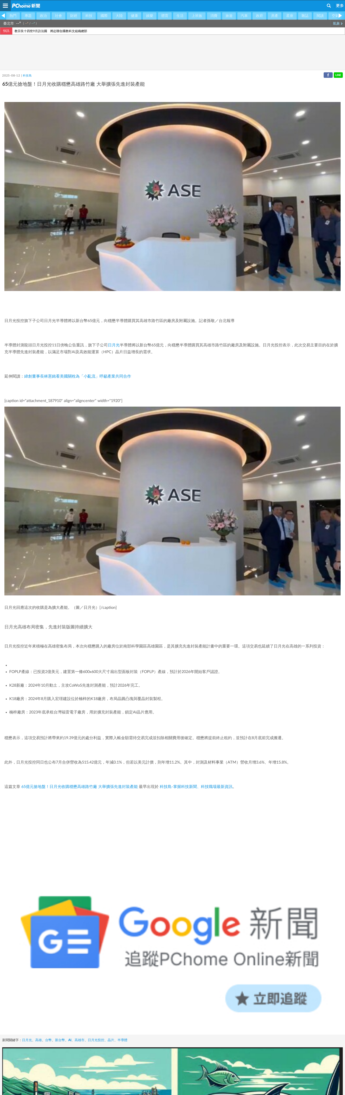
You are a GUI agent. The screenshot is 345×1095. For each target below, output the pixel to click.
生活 (180, 16)
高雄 (38, 1040)
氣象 (338, 23)
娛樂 (149, 16)
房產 (274, 16)
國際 (104, 16)
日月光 (114, 345)
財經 (73, 16)
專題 (28, 16)
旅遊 (229, 16)
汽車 (244, 16)
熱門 (13, 16)
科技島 (27, 75)
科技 (88, 16)
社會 (58, 16)
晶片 (111, 1040)
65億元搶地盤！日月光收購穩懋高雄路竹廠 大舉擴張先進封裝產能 (79, 787)
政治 (43, 16)
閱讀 (320, 16)
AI (69, 1040)
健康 (134, 16)
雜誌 (304, 16)
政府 (259, 16)
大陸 (119, 16)
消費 (213, 16)
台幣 (48, 1040)
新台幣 (60, 1040)
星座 (289, 16)
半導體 (122, 1040)
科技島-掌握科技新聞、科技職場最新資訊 (196, 787)
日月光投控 (96, 1040)
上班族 (197, 16)
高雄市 (79, 1040)
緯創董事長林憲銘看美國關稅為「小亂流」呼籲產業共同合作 (77, 376)
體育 (164, 16)
